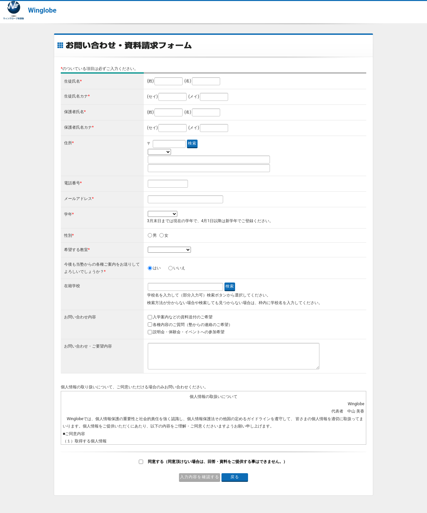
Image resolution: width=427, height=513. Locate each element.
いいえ (179, 268)
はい (157, 268)
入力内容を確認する (199, 477)
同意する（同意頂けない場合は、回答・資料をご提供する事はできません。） (217, 461)
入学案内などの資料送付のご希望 (183, 317)
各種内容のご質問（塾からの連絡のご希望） (192, 324)
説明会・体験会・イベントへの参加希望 (188, 332)
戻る (234, 477)
